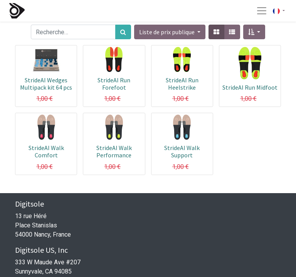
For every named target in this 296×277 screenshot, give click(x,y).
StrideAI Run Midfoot (250, 87)
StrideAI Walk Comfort (46, 151)
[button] (254, 32)
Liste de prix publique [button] (167, 32)
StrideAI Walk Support (182, 151)
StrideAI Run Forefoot (114, 83)
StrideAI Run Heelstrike (182, 83)
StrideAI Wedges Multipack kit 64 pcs (46, 83)
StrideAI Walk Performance (114, 151)
